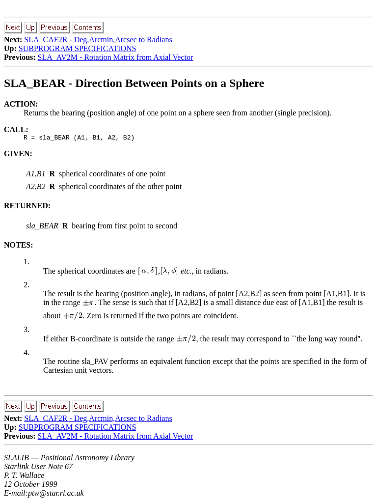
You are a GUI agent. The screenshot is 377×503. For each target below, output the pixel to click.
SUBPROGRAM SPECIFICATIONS (77, 48)
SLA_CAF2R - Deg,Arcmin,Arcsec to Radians (98, 39)
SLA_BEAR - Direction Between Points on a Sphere (134, 83)
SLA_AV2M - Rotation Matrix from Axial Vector (115, 57)
